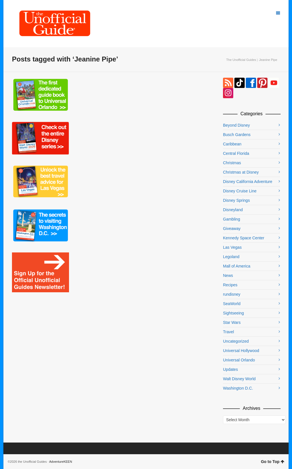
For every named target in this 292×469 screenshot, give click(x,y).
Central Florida (236, 153)
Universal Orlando (239, 360)
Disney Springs (236, 200)
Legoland (231, 256)
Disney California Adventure (247, 181)
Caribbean (232, 144)
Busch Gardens (237, 134)
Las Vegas (232, 247)
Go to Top (272, 461)
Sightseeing (233, 313)
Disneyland (233, 209)
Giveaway (231, 228)
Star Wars (232, 322)
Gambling (231, 219)
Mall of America (236, 266)
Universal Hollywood (241, 350)
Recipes (230, 285)
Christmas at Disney (241, 172)
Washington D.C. (238, 388)
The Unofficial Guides (241, 59)
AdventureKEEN (60, 461)
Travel (228, 332)
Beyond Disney (236, 125)
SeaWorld (231, 303)
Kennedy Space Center (243, 238)
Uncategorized (236, 341)
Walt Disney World (239, 379)
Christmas (232, 163)
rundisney (231, 294)
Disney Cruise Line (240, 191)
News (228, 275)
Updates (230, 369)
